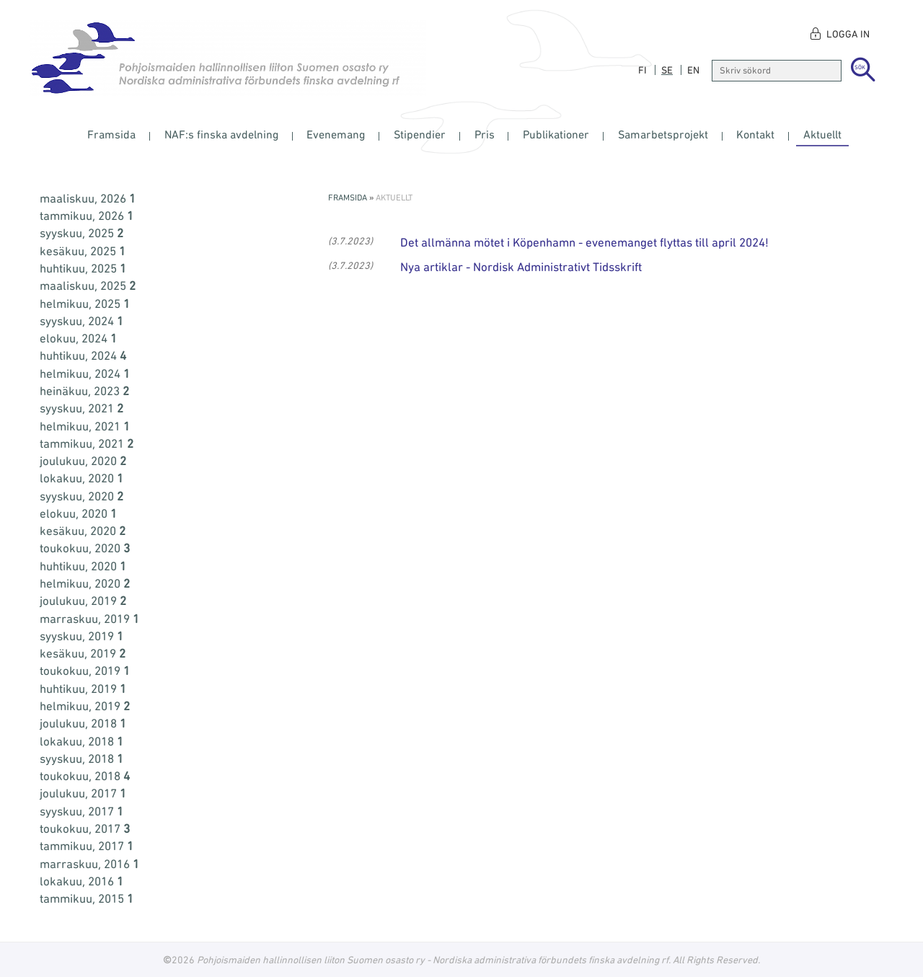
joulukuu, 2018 (83, 723)
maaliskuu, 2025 (88, 285)
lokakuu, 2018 (81, 741)
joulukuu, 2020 (83, 461)
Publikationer (556, 134)
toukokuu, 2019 (85, 670)
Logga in (848, 34)
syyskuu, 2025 (81, 233)
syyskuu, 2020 (81, 496)
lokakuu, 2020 (81, 478)
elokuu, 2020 (78, 513)
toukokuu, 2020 (85, 548)
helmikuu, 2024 (85, 373)
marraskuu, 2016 (89, 864)
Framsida (111, 134)
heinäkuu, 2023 (84, 391)
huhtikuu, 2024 (83, 355)
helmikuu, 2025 (85, 303)
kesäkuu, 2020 (82, 530)
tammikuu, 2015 (86, 898)
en (693, 70)
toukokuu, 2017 (85, 828)
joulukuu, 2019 (83, 600)
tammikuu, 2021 (86, 443)
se (667, 70)
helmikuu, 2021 (85, 426)
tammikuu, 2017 (86, 846)
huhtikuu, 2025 (83, 268)
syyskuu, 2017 (81, 811)
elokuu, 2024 (78, 338)
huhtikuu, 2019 (83, 688)
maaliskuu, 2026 (88, 198)
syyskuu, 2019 (81, 636)
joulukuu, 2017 (83, 793)
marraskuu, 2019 (89, 618)
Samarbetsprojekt (663, 134)
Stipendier (420, 134)
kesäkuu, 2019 (82, 653)
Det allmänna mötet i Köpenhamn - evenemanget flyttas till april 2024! (584, 242)
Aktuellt (822, 134)
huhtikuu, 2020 (83, 566)
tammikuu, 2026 (86, 215)
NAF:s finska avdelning (221, 134)
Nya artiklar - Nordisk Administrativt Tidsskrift (521, 267)
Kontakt (755, 134)
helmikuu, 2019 (85, 706)
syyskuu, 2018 (81, 758)
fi (642, 70)
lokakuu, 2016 (81, 881)
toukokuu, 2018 (85, 776)
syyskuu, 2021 (81, 408)
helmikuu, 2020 (85, 583)
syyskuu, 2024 (81, 321)
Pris (484, 134)
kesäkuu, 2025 (82, 251)
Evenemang (335, 134)
